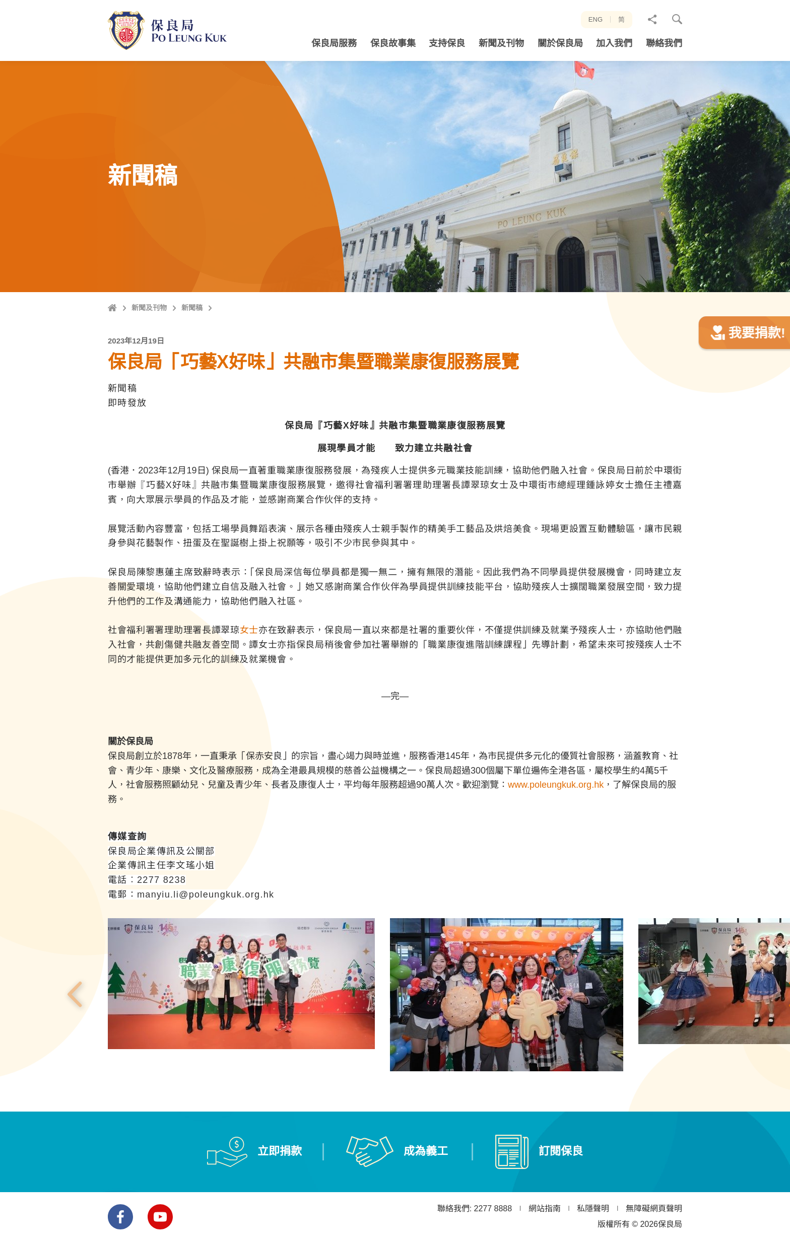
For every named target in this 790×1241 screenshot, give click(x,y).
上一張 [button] (74, 1038)
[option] (241, 1026)
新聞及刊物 (149, 308)
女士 (249, 674)
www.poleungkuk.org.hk (556, 828)
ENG (595, 19)
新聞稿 (192, 308)
